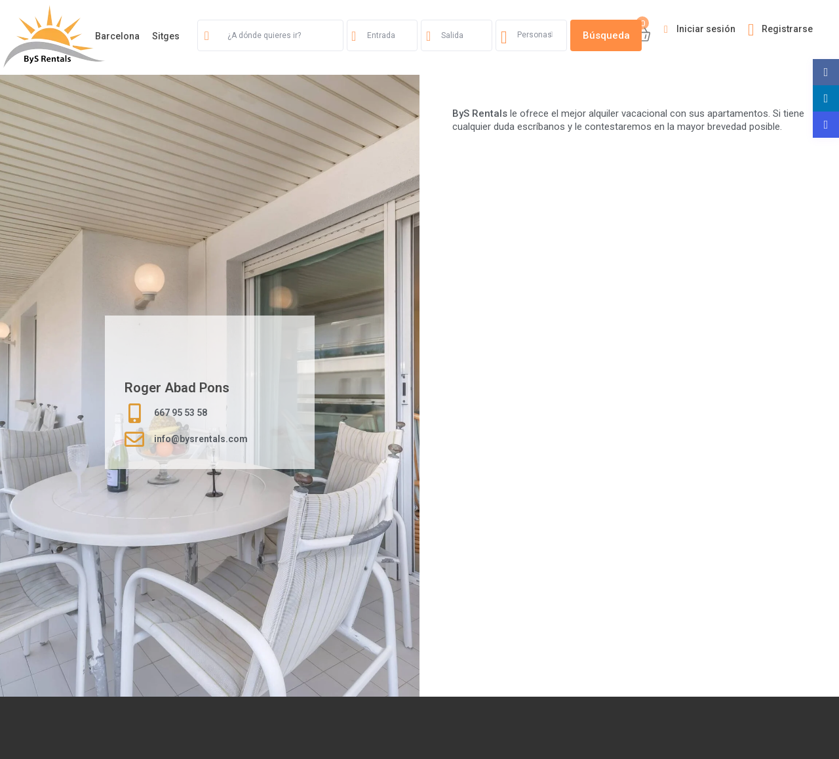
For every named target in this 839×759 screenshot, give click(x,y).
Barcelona (117, 36)
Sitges (166, 36)
